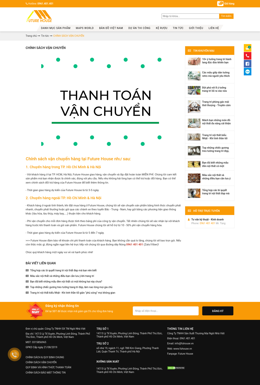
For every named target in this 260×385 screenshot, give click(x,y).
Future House (185, 353)
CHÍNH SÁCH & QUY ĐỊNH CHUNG (45, 357)
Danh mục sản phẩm (56, 28)
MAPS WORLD (85, 28)
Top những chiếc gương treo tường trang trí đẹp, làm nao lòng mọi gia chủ (71, 287)
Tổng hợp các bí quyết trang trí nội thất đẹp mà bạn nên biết (63, 270)
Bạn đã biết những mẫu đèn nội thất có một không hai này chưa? (66, 281)
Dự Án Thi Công (139, 28)
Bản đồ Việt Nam (111, 28)
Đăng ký (217, 311)
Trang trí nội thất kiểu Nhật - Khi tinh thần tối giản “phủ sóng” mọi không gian (72, 292)
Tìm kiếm (226, 16)
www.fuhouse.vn (182, 348)
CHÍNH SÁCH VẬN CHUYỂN (41, 362)
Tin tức (178, 28)
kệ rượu (161, 28)
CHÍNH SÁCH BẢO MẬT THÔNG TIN (46, 372)
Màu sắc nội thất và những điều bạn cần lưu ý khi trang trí (62, 276)
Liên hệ (214, 28)
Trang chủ (31, 35)
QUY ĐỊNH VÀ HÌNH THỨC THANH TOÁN (48, 367)
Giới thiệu (196, 28)
